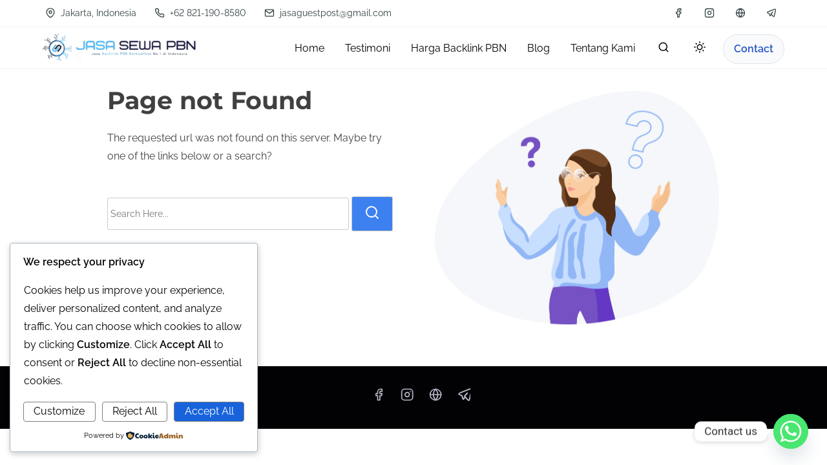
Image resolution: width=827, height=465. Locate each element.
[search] (663, 50)
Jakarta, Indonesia (90, 13)
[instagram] (709, 13)
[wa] (740, 13)
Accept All (209, 411)
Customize (59, 411)
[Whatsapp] (790, 431)
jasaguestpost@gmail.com (328, 13)
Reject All (134, 411)
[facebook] (678, 13)
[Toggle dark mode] (697, 49)
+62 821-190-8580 (200, 13)
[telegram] (771, 13)
